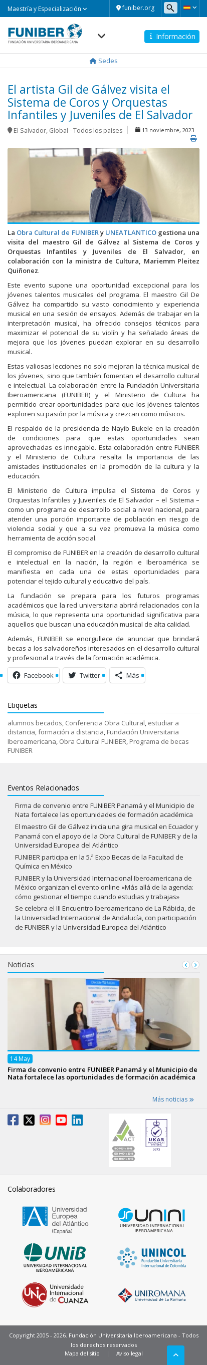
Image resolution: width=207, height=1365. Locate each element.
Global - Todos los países (85, 130)
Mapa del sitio (82, 1353)
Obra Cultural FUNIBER (92, 741)
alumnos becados (35, 722)
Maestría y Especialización (47, 9)
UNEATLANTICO (130, 232)
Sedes (104, 60)
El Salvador (30, 130)
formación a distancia (71, 731)
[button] (189, 7)
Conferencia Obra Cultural (105, 722)
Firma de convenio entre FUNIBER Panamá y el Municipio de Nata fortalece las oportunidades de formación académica (104, 810)
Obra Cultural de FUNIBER (57, 232)
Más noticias (173, 1099)
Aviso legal (129, 1353)
